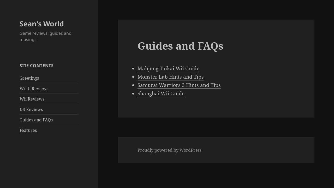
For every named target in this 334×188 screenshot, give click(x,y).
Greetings (29, 78)
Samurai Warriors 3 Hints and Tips (179, 85)
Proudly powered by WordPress (169, 150)
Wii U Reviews (34, 88)
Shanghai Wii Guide (161, 93)
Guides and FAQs (36, 120)
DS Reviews (31, 109)
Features (28, 130)
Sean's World (42, 23)
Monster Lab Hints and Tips (171, 76)
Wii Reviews (32, 99)
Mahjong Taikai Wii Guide (168, 68)
